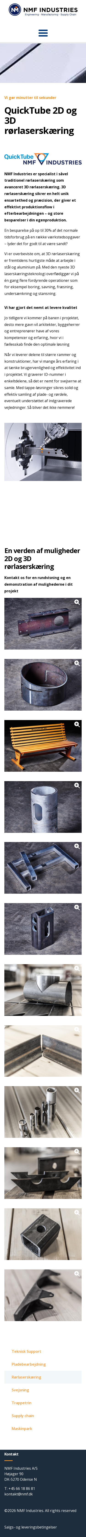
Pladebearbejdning (29, 1364)
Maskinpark (22, 1428)
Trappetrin (21, 1402)
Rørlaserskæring (26, 1377)
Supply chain (23, 1415)
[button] (43, 33)
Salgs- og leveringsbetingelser (30, 1527)
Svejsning (20, 1390)
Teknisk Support (26, 1351)
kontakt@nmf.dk (18, 1494)
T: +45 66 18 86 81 (19, 1488)
